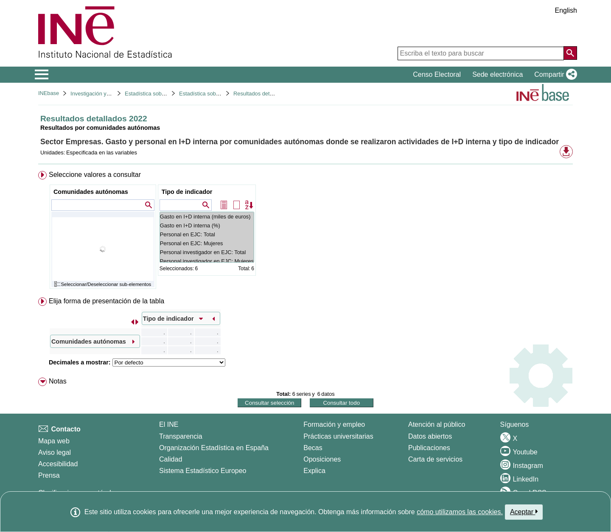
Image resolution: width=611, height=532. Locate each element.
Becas (312, 447)
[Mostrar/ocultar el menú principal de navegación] (42, 74)
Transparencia (180, 436)
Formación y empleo (334, 424)
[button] (554, 74)
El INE (168, 424)
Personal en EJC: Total (207, 234)
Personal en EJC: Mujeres (207, 243)
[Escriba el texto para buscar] (481, 53)
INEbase (48, 93)
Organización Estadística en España (214, 447)
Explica (314, 470)
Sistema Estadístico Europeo (202, 470)
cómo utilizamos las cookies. (460, 511)
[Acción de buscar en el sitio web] (570, 53)
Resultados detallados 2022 (266, 93)
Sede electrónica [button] (497, 74)
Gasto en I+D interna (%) (207, 225)
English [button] (566, 10)
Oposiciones (322, 459)
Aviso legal (54, 452)
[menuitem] (305, 232)
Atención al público (436, 424)
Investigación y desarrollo (101, 93)
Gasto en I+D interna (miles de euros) (207, 216)
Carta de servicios (435, 459)
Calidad (170, 459)
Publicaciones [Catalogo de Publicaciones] (429, 447)
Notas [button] (58, 381)
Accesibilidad (58, 464)
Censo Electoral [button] (437, 74)
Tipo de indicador (187, 191)
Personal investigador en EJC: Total (207, 252)
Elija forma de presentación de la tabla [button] (106, 301)
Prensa (49, 475)
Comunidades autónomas (90, 191)
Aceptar (524, 511)
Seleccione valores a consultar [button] (95, 174)
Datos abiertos (430, 436)
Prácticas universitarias (338, 436)
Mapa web (54, 441)
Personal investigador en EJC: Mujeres (207, 261)
